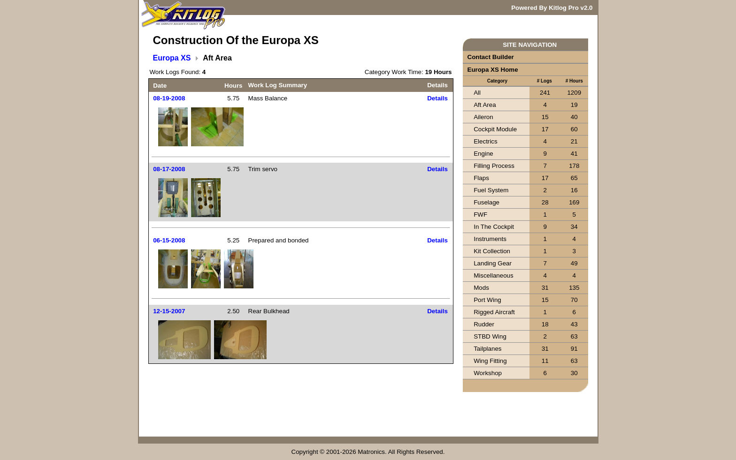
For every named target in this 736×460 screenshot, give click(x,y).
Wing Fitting (490, 360)
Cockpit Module (495, 129)
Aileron (483, 117)
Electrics (485, 141)
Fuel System (491, 190)
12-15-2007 (169, 311)
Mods (481, 287)
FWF (480, 214)
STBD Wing (490, 336)
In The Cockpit (494, 226)
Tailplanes (487, 348)
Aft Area (485, 104)
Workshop (488, 373)
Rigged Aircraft (494, 312)
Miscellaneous (493, 275)
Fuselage (486, 202)
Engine (483, 153)
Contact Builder (491, 56)
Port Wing (487, 299)
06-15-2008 (169, 240)
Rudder (484, 324)
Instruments (490, 238)
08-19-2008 (169, 98)
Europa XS (172, 58)
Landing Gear (493, 263)
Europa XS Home (493, 69)
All (477, 92)
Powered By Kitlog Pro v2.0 (551, 7)
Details (437, 98)
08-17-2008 (169, 169)
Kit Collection (492, 251)
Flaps (481, 177)
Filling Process (494, 165)
